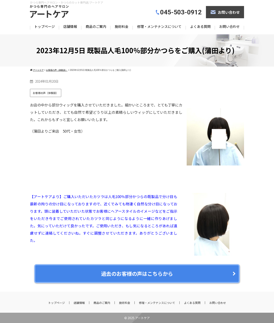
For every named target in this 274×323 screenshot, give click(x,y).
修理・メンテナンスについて (159, 26)
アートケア (142, 318)
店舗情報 (70, 26)
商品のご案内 (96, 26)
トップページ (44, 26)
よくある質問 (200, 26)
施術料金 (121, 26)
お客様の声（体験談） (45, 93)
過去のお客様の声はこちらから (137, 273)
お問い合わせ (229, 12)
